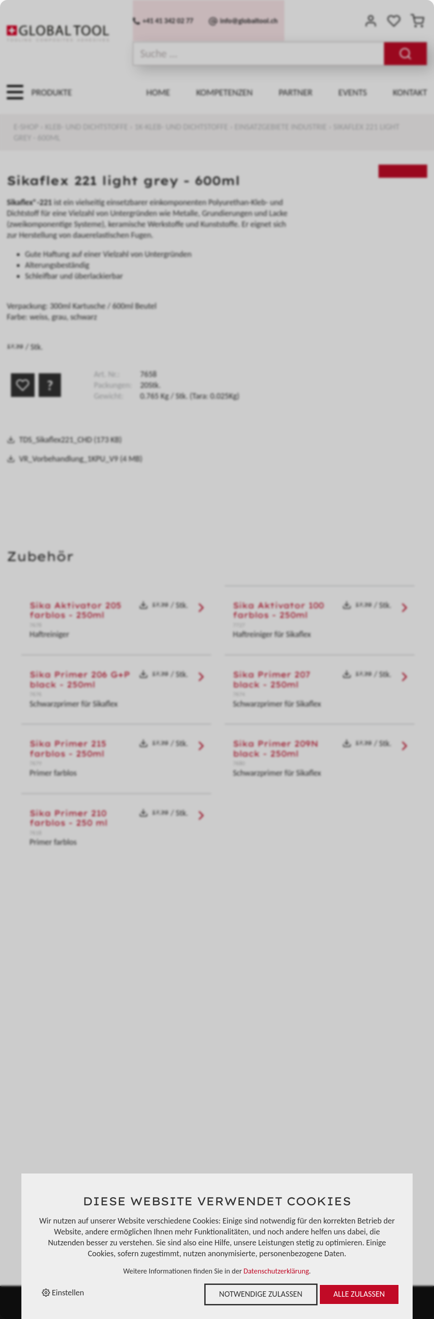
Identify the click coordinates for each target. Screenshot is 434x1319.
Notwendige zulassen (261, 1294)
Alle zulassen (359, 1294)
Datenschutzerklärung (276, 1271)
